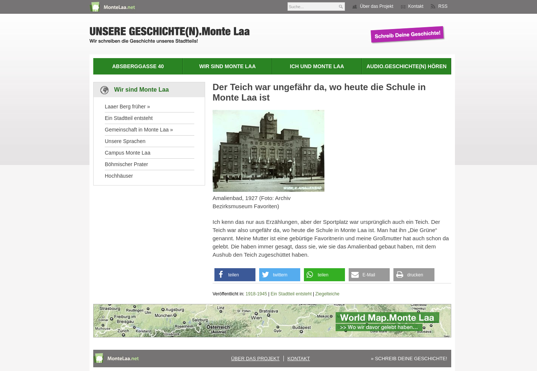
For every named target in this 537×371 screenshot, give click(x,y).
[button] (234, 274)
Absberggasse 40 (138, 66)
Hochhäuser (119, 176)
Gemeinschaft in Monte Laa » (139, 130)
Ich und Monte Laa (317, 66)
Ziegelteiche (327, 294)
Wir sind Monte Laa (227, 66)
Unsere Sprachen (125, 141)
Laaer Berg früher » (127, 107)
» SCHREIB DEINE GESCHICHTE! (409, 358)
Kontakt (416, 6)
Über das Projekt (376, 6)
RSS (443, 6)
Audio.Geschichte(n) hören (407, 66)
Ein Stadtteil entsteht (129, 118)
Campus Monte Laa (127, 153)
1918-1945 (256, 294)
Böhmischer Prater (126, 164)
